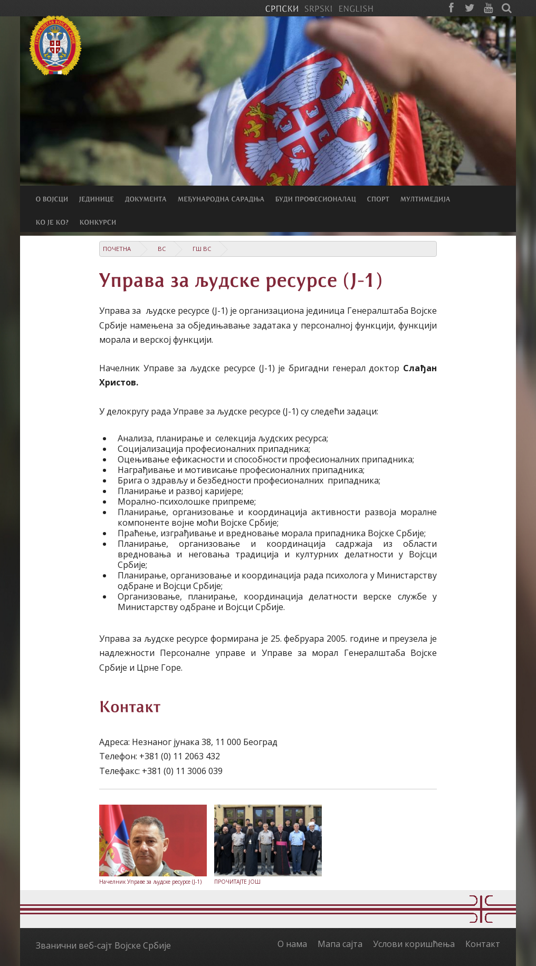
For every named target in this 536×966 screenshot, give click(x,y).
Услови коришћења (414, 944)
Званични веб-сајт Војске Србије (103, 945)
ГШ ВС (202, 249)
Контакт (482, 944)
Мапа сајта (340, 944)
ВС (162, 249)
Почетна (117, 249)
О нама (292, 944)
